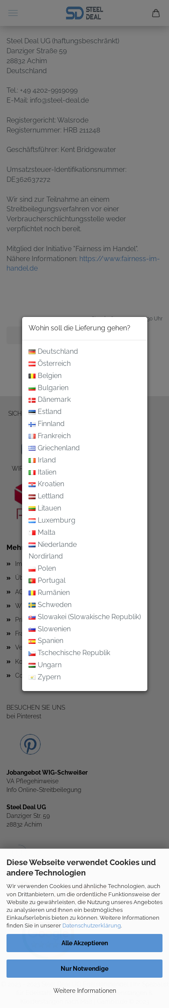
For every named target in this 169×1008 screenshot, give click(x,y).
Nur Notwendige (84, 968)
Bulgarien (48, 388)
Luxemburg (52, 521)
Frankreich (50, 436)
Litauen (45, 509)
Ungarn (45, 665)
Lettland (46, 496)
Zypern (45, 677)
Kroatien (46, 484)
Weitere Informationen (84, 990)
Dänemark (50, 400)
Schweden (50, 605)
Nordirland (46, 557)
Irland (42, 460)
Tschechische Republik (69, 653)
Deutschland (53, 352)
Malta (42, 533)
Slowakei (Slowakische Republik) (85, 617)
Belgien (45, 376)
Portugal (47, 581)
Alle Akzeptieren (85, 943)
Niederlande (53, 545)
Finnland (47, 424)
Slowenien (50, 629)
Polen (42, 569)
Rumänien (49, 593)
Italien (42, 473)
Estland (45, 412)
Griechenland (54, 448)
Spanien (46, 641)
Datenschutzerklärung (91, 925)
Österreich (50, 364)
